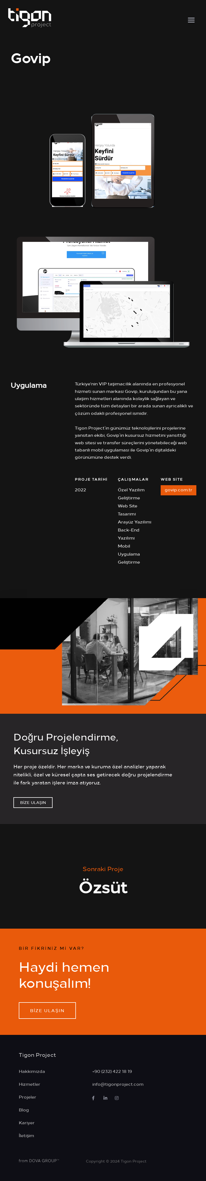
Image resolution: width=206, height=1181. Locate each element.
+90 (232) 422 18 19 (112, 1071)
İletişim (26, 1135)
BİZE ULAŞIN (33, 802)
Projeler (27, 1097)
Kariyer (27, 1122)
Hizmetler (29, 1084)
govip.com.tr (178, 490)
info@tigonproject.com (118, 1084)
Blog (24, 1110)
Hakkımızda (32, 1071)
